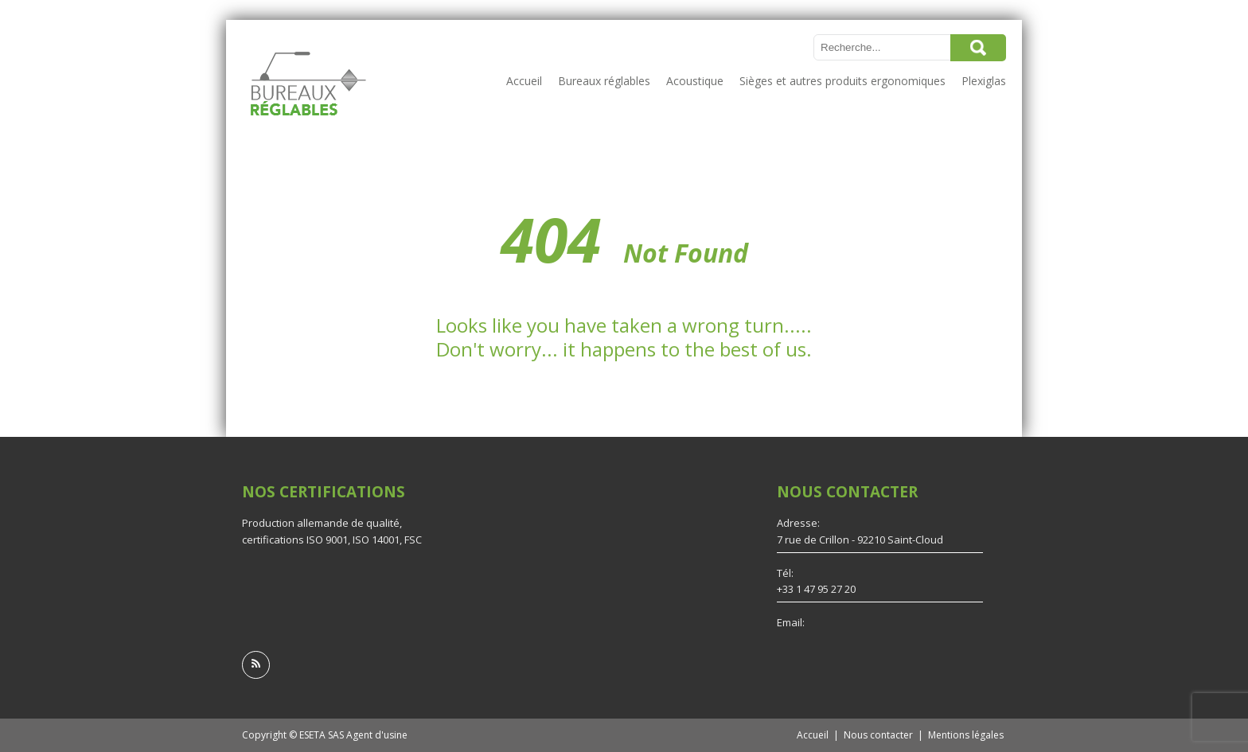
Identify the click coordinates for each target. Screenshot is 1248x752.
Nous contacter (878, 735)
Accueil (524, 80)
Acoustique (694, 80)
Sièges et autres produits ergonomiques (842, 80)
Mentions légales (966, 735)
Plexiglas (983, 80)
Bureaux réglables (604, 80)
